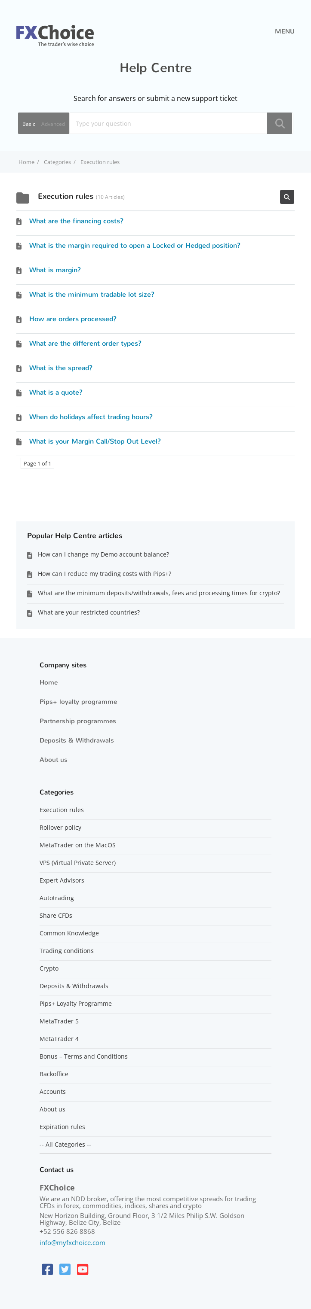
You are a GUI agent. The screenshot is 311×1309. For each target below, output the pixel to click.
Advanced (53, 124)
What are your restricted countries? (89, 612)
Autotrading (57, 898)
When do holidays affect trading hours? (91, 416)
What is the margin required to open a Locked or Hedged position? (134, 245)
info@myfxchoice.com (72, 1242)
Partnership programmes (78, 721)
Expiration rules (62, 1126)
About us (54, 759)
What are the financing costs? (76, 220)
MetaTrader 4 (59, 1038)
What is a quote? (56, 392)
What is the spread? (60, 367)
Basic (28, 124)
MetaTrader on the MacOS (78, 845)
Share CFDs (56, 915)
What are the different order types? (85, 343)
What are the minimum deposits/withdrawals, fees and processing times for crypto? (159, 593)
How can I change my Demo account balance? (103, 554)
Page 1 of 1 (37, 463)
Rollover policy (60, 827)
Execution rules (62, 810)
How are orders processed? (73, 318)
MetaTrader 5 (59, 1021)
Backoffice (54, 1074)
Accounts (53, 1091)
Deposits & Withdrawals (77, 740)
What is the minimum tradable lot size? (91, 294)
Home (49, 682)
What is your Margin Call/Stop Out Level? (95, 441)
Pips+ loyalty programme (78, 701)
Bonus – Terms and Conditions (84, 1056)
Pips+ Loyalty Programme (76, 1003)
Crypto (49, 968)
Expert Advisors (62, 880)
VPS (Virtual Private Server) (78, 862)
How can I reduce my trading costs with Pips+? (104, 573)
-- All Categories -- (65, 1144)
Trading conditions (67, 950)
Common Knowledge (69, 933)
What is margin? (55, 269)
